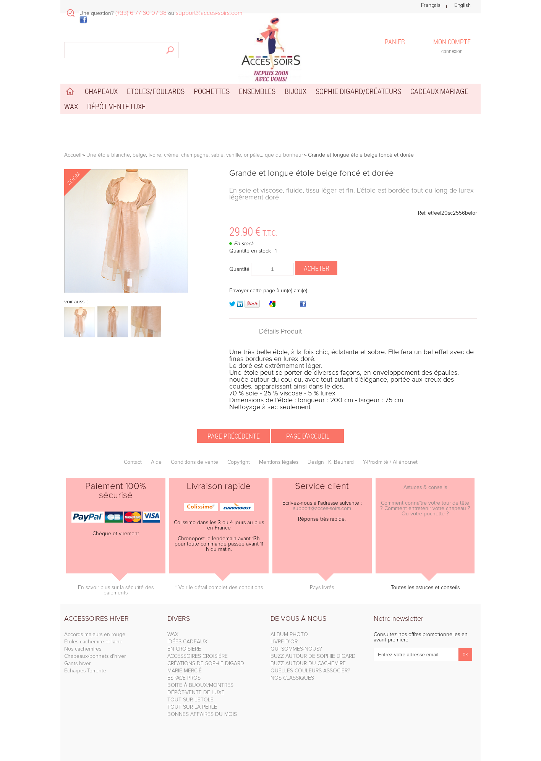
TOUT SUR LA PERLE (192, 707)
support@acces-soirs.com (322, 508)
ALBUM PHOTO (289, 634)
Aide (156, 462)
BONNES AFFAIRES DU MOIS (202, 714)
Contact (133, 462)
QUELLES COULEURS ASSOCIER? (310, 671)
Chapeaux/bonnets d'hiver (95, 656)
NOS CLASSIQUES (292, 678)
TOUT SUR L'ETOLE (190, 700)
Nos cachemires (82, 649)
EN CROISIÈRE (184, 649)
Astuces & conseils (425, 487)
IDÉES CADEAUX (187, 641)
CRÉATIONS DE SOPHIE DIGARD (205, 663)
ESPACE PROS (184, 678)
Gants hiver (77, 663)
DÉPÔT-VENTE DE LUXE (196, 692)
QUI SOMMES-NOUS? (296, 649)
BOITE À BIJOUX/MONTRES (200, 685)
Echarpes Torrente (85, 671)
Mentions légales (278, 462)
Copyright (238, 462)
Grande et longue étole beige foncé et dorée (311, 173)
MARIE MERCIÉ (184, 671)
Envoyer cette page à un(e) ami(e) (268, 290)
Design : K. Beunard (331, 462)
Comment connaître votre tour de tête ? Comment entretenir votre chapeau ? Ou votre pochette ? (425, 508)
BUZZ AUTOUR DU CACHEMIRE (308, 663)
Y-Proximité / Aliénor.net (390, 462)
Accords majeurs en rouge (94, 634)
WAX (172, 634)
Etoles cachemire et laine (93, 641)
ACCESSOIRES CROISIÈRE (197, 656)
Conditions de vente (194, 462)
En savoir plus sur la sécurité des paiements (116, 590)
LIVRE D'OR (284, 641)
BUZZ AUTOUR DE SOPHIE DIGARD (313, 656)
